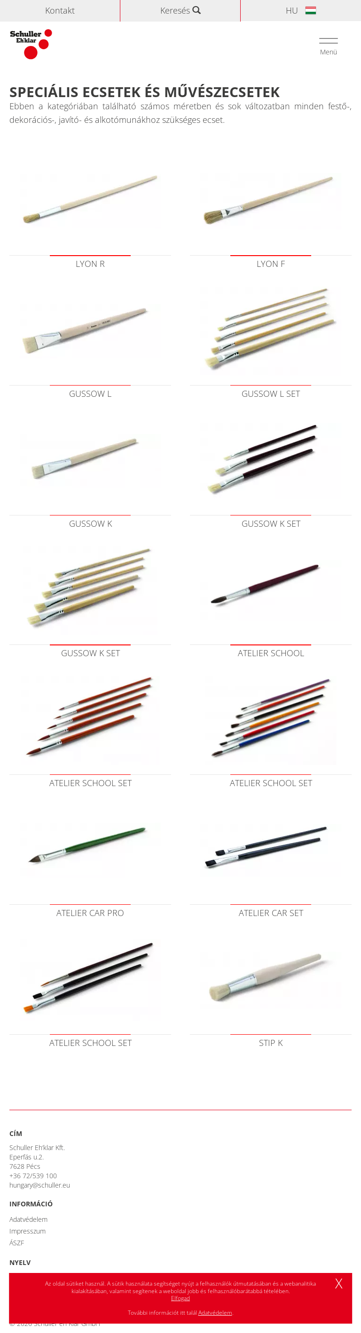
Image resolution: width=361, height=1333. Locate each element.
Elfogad (180, 1298)
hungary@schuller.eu (39, 1185)
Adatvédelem (28, 1219)
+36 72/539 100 (33, 1175)
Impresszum (27, 1231)
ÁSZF (16, 1242)
